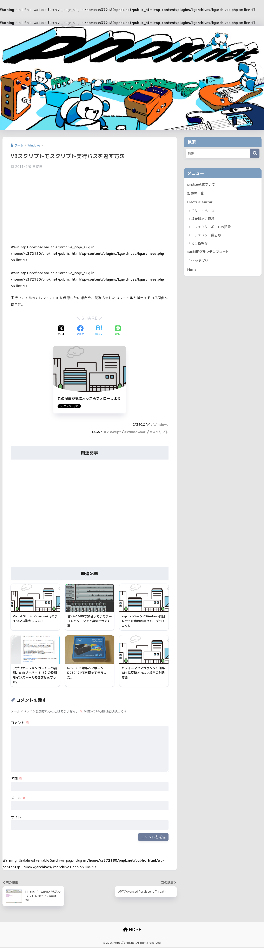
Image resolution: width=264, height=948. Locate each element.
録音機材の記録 (202, 219)
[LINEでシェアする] (118, 330)
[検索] (254, 153)
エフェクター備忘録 (206, 235)
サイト (16, 818)
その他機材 (199, 244)
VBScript (113, 432)
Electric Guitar (200, 202)
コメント (20, 723)
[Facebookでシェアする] (80, 330)
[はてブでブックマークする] (99, 330)
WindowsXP (136, 432)
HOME (132, 930)
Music (192, 271)
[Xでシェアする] (61, 330)
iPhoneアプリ (198, 262)
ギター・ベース (202, 211)
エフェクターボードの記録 (211, 227)
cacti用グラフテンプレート (209, 252)
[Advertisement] (90, 205)
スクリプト (160, 432)
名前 (16, 779)
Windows (161, 425)
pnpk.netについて (201, 184)
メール (18, 798)
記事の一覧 (196, 193)
